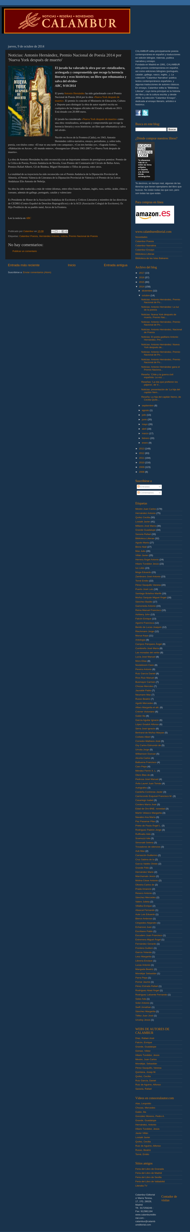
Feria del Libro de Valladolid (150, 1181)
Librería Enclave (144, 960)
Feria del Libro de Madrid (148, 1173)
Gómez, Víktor (143, 1051)
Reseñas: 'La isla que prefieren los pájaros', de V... (159, 383)
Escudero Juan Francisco (148, 935)
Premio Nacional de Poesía (83, 236)
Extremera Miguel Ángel (148, 939)
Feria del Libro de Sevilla (148, 1177)
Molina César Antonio (146, 880)
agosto (146, 410)
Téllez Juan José (144, 1015)
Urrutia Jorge (142, 749)
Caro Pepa (141, 766)
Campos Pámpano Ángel (148, 644)
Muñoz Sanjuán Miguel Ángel (150, 597)
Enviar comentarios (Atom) (37, 272)
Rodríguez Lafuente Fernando (151, 994)
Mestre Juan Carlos (145, 509)
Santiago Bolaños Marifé (148, 593)
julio (144, 415)
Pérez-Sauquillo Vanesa (148, 585)
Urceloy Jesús (142, 1020)
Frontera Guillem (144, 948)
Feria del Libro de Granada (149, 1169)
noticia (64, 236)
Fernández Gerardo (145, 943)
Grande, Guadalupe (145, 1046)
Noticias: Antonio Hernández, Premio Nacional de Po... (160, 301)
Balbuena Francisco (145, 762)
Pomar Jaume (142, 982)
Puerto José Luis (144, 589)
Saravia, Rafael (143, 1089)
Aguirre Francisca (144, 623)
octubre (146, 295)
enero (145, 442)
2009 (142, 467)
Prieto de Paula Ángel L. (148, 825)
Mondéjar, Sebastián (146, 1063)
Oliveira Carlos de (144, 884)
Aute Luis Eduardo (145, 914)
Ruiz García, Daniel (145, 1080)
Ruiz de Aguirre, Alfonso (148, 1084)
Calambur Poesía (28, 236)
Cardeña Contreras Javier (149, 792)
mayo (145, 424)
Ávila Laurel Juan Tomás (148, 783)
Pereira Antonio (143, 669)
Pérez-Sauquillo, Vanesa (148, 1068)
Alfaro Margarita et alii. (147, 707)
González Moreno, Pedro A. (150, 1116)
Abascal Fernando (145, 910)
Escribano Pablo (144, 931)
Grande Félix (142, 867)
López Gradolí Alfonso (147, 724)
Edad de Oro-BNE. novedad (150, 808)
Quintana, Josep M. (145, 1072)
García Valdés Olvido (146, 863)
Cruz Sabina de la (144, 859)
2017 (142, 273)
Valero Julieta (142, 901)
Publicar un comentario (25, 251)
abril (144, 428)
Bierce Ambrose (143, 918)
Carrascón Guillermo (146, 855)
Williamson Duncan (145, 753)
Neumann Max (143, 694)
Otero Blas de (142, 775)
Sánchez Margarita (145, 1011)
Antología (140, 639)
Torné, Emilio (142, 1154)
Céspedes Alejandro (146, 922)
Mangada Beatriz (144, 969)
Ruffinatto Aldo (143, 834)
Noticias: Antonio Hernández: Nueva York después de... (160, 346)
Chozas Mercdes (144, 686)
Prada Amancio (143, 889)
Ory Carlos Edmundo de (148, 745)
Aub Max (140, 851)
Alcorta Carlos (142, 758)
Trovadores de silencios (147, 846)
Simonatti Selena (144, 842)
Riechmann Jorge (144, 631)
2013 (142, 448)
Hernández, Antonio (145, 1124)
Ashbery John (142, 614)
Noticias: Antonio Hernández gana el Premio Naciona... (160, 368)
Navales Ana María (145, 817)
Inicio (72, 265)
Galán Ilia (140, 716)
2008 (142, 472)
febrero (146, 438)
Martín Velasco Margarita (148, 813)
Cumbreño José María (147, 648)
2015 (142, 282)
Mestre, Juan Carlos (146, 1059)
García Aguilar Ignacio (147, 720)
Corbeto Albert (143, 737)
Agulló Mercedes (144, 703)
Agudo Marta (142, 542)
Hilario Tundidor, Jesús (147, 1055)
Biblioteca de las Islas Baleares (151, 258)
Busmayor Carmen (145, 682)
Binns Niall (141, 547)
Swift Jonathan (143, 1007)
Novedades (141, 237)
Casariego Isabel (144, 800)
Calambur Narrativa (145, 245)
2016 (142, 277)
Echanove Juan (143, 927)
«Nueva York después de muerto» (99, 119)
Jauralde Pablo (143, 690)
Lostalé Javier (142, 521)
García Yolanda (143, 952)
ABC (28, 218)
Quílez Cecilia (142, 517)
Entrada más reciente (24, 265)
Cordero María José (145, 804)
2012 (142, 453)
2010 (142, 462)
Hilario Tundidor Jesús (147, 563)
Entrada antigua (115, 265)
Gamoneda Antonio (145, 606)
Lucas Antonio (142, 965)
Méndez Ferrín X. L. (145, 770)
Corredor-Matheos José (147, 741)
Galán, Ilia (140, 1112)
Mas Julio (140, 551)
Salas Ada (140, 999)
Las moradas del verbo (147, 652)
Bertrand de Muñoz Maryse (149, 732)
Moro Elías (141, 661)
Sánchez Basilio (143, 601)
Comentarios (145, 492)
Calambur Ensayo (144, 249)
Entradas (143, 486)
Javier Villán (141, 1133)
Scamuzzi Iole (142, 838)
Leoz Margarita (143, 956)
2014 (142, 286)
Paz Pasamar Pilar (145, 821)
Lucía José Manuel (145, 656)
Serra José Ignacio (145, 728)
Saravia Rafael (143, 534)
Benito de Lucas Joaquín (148, 627)
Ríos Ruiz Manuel (144, 677)
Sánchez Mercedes (145, 897)
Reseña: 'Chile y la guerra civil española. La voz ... (157, 376)
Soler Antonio (142, 1003)
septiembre (148, 405)
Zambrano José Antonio (148, 576)
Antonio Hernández (74, 93)
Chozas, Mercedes (145, 1107)
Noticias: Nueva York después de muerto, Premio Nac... (158, 316)
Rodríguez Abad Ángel (147, 990)
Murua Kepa (141, 635)
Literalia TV (141, 1185)
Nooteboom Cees (144, 665)
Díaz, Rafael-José (144, 1038)
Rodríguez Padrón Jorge (148, 830)
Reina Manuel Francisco (148, 610)
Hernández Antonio (49, 236)
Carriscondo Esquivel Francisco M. (153, 796)
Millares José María (145, 526)
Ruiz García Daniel (145, 673)
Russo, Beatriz (143, 1150)
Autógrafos (141, 787)
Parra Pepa (141, 977)
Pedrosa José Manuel (146, 779)
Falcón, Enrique (143, 1042)
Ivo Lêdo (140, 568)
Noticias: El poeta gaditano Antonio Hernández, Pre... (159, 338)
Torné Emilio (141, 580)
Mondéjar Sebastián (146, 973)
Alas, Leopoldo (143, 1103)
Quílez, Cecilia (143, 1076)
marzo (145, 433)
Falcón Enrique (143, 618)
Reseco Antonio (143, 893)
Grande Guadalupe (145, 530)
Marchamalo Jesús (145, 876)
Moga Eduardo (143, 572)
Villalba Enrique (143, 906)
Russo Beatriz (142, 699)
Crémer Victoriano (145, 711)
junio (145, 419)
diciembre (147, 290)
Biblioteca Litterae (144, 254)
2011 (142, 458)
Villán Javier (141, 555)
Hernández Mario (144, 872)
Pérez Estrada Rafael (146, 986)
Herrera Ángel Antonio (147, 559)
